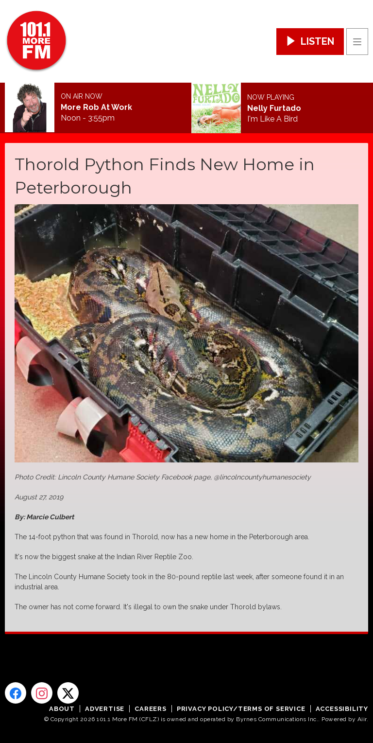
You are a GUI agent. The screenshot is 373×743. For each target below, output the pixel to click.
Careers (151, 708)
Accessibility (342, 708)
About (62, 708)
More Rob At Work (96, 107)
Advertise (104, 708)
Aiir (362, 719)
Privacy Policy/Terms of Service (241, 708)
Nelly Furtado (274, 108)
